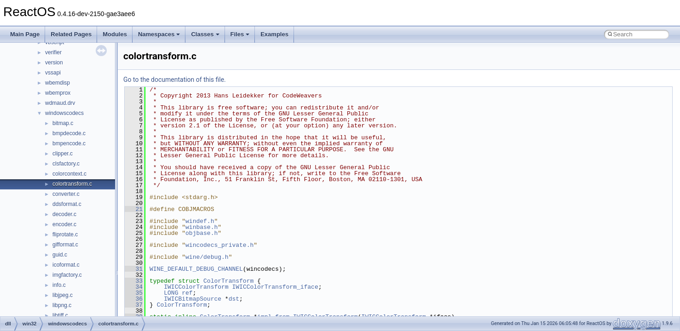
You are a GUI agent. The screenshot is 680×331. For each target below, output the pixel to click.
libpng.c (61, 305)
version (54, 62)
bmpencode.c (69, 143)
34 (134, 287)
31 (134, 269)
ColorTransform (228, 281)
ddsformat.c (66, 204)
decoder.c (64, 214)
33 (134, 281)
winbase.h (201, 227)
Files (240, 34)
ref (187, 293)
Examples (274, 34)
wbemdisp (57, 83)
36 (134, 299)
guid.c (59, 254)
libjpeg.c (62, 295)
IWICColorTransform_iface (275, 287)
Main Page (25, 34)
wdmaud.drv (60, 103)
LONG (171, 293)
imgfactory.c (67, 275)
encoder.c (64, 224)
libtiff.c (60, 315)
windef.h (199, 221)
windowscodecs (64, 113)
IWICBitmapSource (192, 299)
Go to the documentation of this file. (174, 79)
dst (234, 299)
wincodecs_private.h (219, 245)
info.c (59, 285)
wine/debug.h (207, 257)
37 (134, 305)
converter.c (66, 194)
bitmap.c (62, 123)
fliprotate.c (65, 234)
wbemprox (57, 93)
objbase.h (201, 233)
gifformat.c (65, 244)
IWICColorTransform (196, 287)
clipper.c (62, 153)
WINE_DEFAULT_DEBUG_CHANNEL (196, 269)
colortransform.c (72, 184)
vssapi (53, 72)
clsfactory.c (66, 163)
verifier (53, 52)
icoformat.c (66, 265)
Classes (205, 34)
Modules (115, 34)
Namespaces (159, 34)
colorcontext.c (69, 174)
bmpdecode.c (69, 133)
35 (134, 293)
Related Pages (71, 34)
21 (134, 209)
